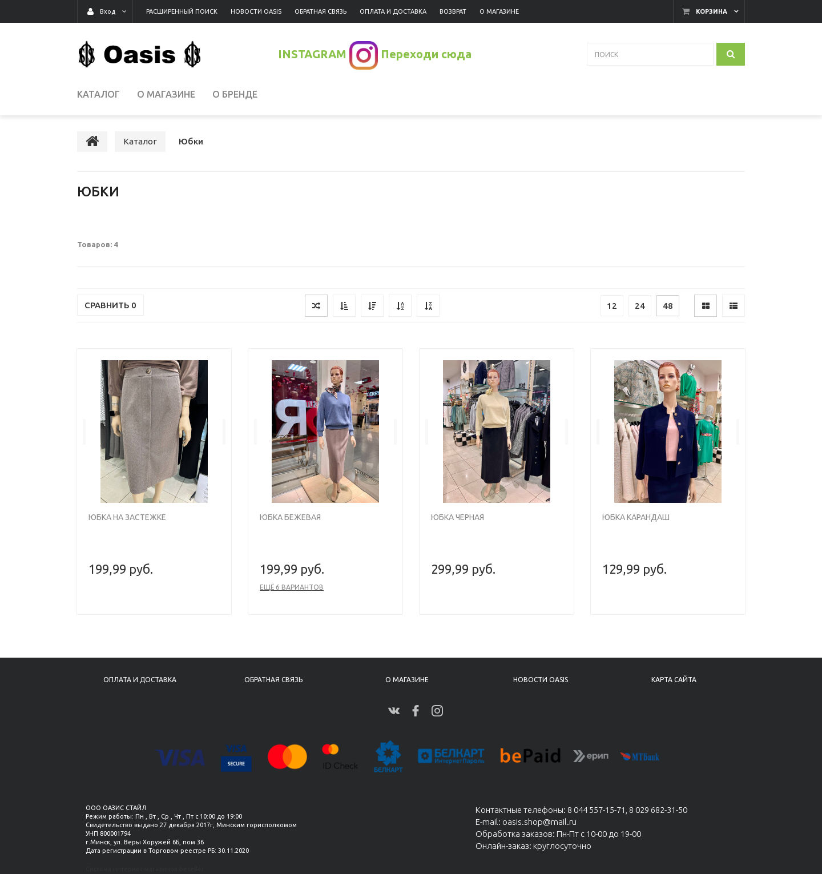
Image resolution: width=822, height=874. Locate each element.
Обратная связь (273, 680)
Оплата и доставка (139, 680)
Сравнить (110, 306)
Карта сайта (673, 680)
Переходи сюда (426, 54)
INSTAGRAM (312, 54)
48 (668, 307)
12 (612, 307)
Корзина (711, 11)
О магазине (407, 680)
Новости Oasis (540, 680)
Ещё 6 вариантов (292, 588)
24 (640, 307)
